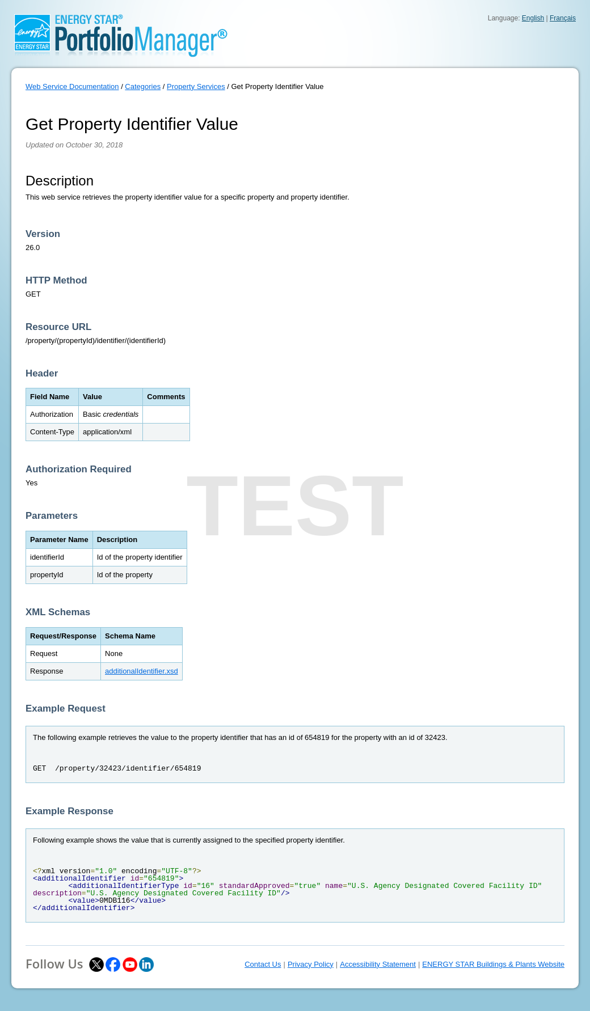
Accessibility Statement (378, 964)
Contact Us (263, 964)
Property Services (196, 86)
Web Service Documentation (72, 86)
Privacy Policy (311, 964)
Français (563, 18)
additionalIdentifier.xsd (141, 671)
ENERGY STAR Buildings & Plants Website (493, 964)
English (533, 18)
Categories (143, 86)
